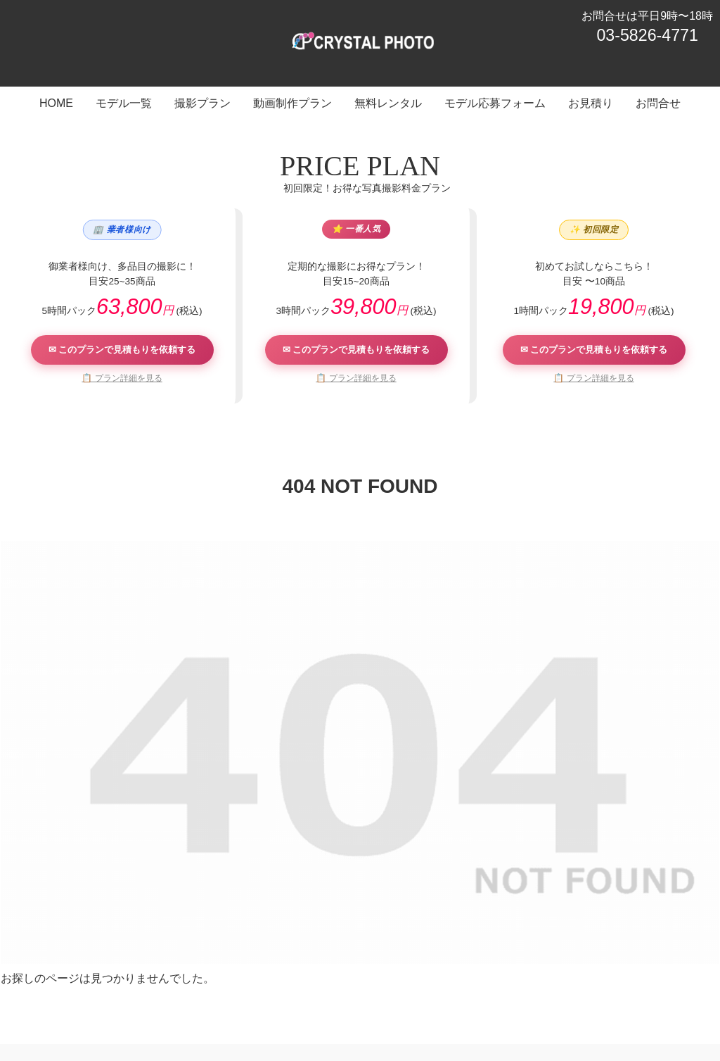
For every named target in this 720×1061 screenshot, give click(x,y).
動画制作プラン (303, 994)
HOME (114, 994)
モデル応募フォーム (469, 994)
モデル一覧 (167, 994)
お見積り (547, 994)
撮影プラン (230, 994)
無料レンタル (381, 994)
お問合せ (601, 994)
